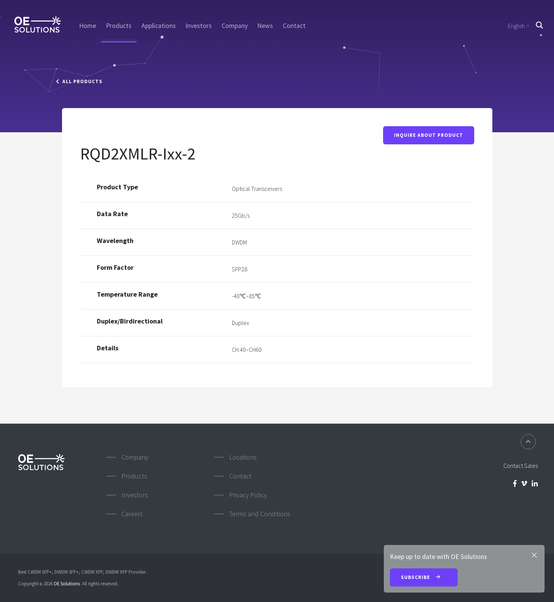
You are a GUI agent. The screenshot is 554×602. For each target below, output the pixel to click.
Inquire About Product (428, 135)
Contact (294, 26)
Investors (198, 26)
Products (119, 26)
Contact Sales (520, 465)
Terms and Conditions (259, 513)
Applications (158, 26)
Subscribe (424, 578)
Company (235, 26)
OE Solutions (67, 583)
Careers (132, 513)
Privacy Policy (248, 495)
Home (87, 26)
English (516, 25)
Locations (243, 457)
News (265, 26)
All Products (79, 81)
